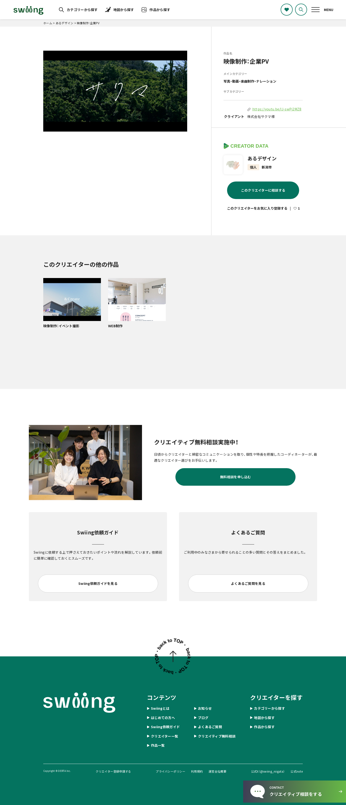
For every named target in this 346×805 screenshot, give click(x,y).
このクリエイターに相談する (263, 190)
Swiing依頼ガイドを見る (97, 583)
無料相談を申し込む (235, 476)
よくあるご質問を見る (248, 583)
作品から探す (159, 9)
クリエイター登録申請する (113, 771)
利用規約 (197, 771)
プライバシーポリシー (170, 771)
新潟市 (267, 167)
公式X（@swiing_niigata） (268, 771)
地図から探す (123, 9)
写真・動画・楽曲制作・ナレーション (249, 81)
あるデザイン (262, 158)
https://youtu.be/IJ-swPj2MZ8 (277, 109)
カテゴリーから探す (82, 9)
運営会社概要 (217, 771)
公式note (296, 771)
